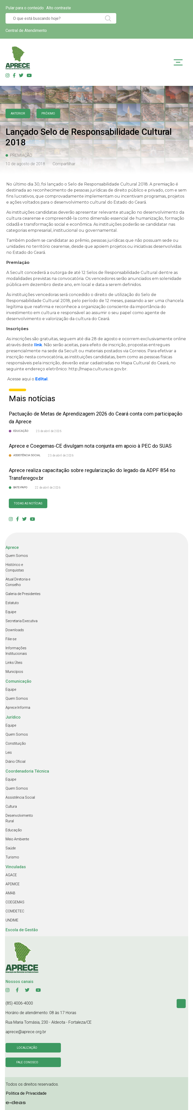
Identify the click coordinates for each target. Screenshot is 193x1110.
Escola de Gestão (22, 929)
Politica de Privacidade (26, 1093)
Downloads (15, 630)
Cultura (11, 806)
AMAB (10, 893)
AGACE (11, 875)
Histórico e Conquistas (15, 567)
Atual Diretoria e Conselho (18, 582)
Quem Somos (17, 556)
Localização (27, 1047)
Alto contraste (58, 8)
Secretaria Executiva (21, 621)
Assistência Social (20, 797)
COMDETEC (15, 911)
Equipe (11, 612)
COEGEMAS (15, 902)
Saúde (11, 848)
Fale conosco (27, 1062)
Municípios (14, 672)
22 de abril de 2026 (47, 487)
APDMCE (13, 884)
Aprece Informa (18, 708)
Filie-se (11, 639)
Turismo (12, 857)
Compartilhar (64, 163)
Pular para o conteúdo (25, 8)
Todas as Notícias (28, 503)
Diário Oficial (15, 762)
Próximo (48, 113)
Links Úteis (14, 663)
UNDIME (12, 920)
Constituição (16, 743)
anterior (18, 113)
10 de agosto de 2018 (25, 163)
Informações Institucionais (16, 651)
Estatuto (12, 603)
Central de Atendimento (26, 30)
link (37, 344)
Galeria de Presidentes (23, 594)
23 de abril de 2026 (48, 431)
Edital (41, 379)
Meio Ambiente (17, 839)
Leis (9, 752)
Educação (14, 830)
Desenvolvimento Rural (19, 818)
